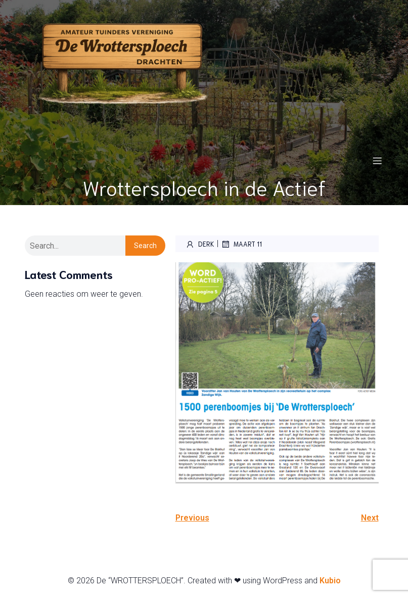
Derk (200, 244)
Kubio (330, 580)
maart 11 (241, 244)
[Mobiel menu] (377, 160)
